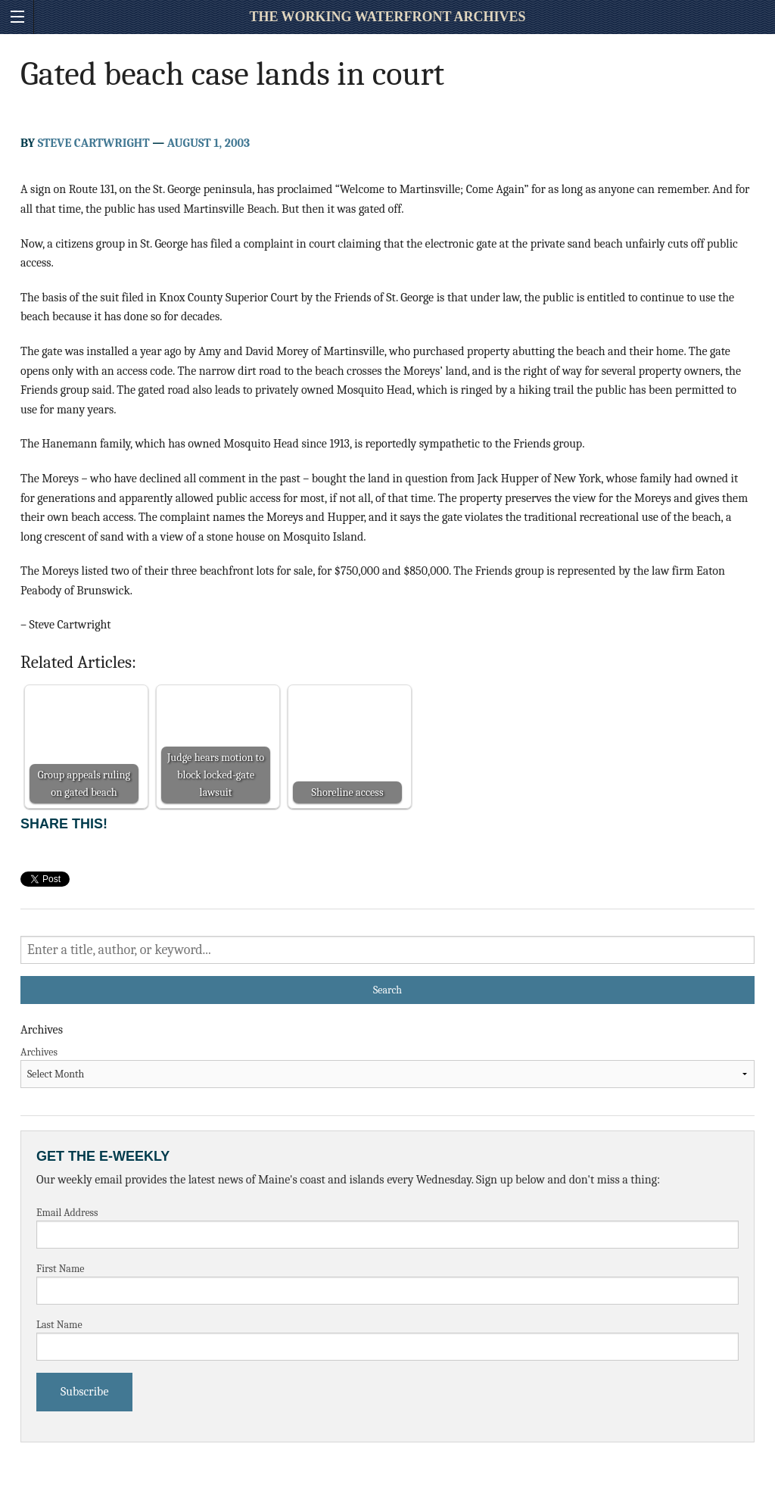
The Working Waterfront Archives (387, 16)
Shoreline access (347, 792)
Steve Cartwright (94, 143)
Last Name (59, 1324)
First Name (60, 1268)
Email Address (67, 1212)
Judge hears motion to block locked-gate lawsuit (215, 775)
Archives (39, 1052)
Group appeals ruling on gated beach (84, 784)
